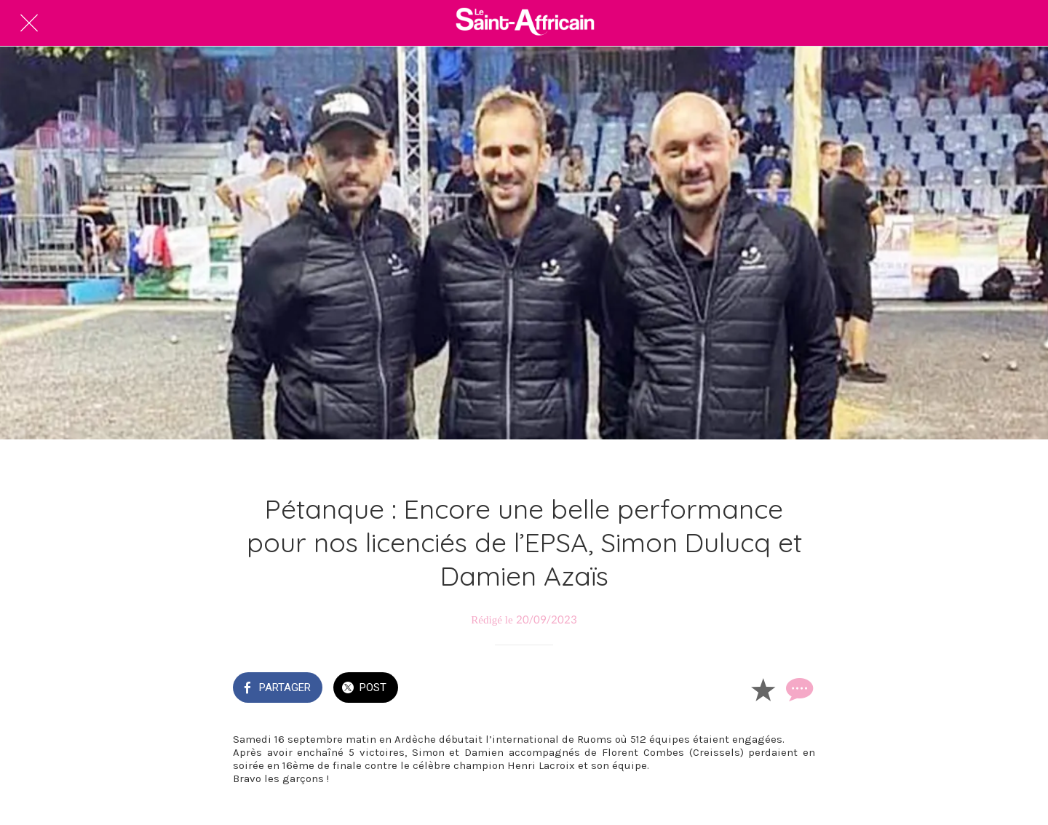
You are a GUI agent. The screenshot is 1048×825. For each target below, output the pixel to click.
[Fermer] (29, 23)
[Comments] (797, 688)
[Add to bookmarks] (762, 688)
